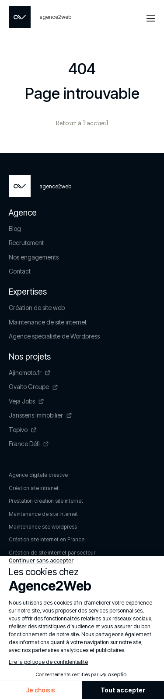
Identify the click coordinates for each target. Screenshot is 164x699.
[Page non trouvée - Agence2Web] (40, 17)
